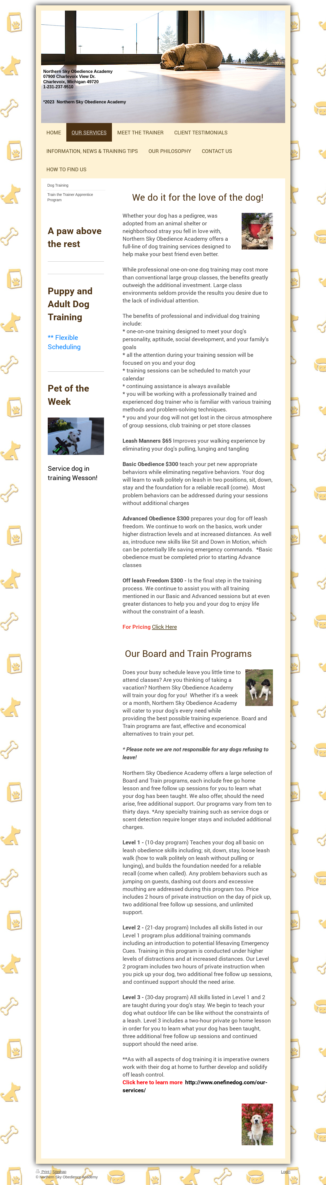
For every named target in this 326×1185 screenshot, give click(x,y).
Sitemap (59, 1172)
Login (285, 1172)
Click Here (164, 626)
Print (43, 1172)
